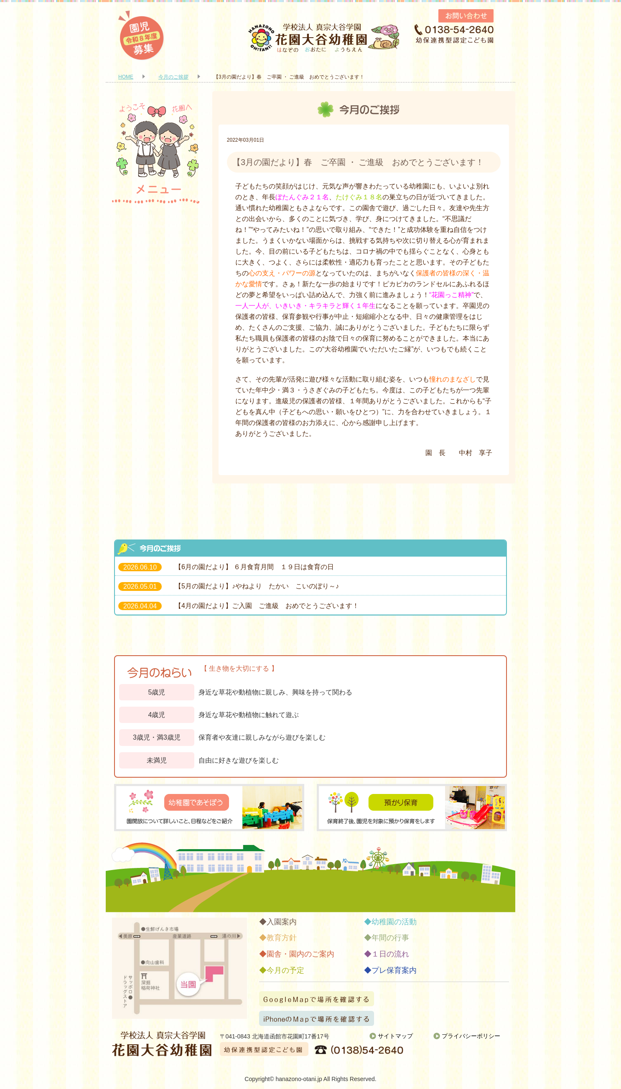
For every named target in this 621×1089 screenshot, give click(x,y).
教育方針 (156, 255)
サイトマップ (395, 1036)
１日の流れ (156, 397)
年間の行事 (156, 362)
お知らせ (156, 504)
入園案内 (156, 220)
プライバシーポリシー (471, 1036)
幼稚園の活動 (156, 326)
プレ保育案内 (156, 468)
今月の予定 (156, 433)
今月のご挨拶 (173, 77)
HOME (125, 77)
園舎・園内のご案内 (156, 291)
